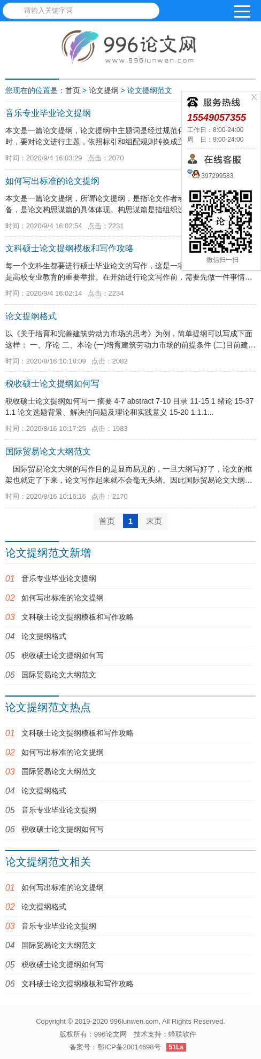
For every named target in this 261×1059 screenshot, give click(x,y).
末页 (154, 520)
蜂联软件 (182, 1034)
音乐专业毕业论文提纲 (58, 578)
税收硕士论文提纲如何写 (62, 655)
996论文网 (110, 1034)
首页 (72, 90)
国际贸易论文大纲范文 (58, 674)
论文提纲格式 (43, 636)
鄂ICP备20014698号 (129, 1047)
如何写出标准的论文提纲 (62, 597)
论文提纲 (104, 90)
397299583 (216, 176)
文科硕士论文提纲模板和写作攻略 (77, 617)
